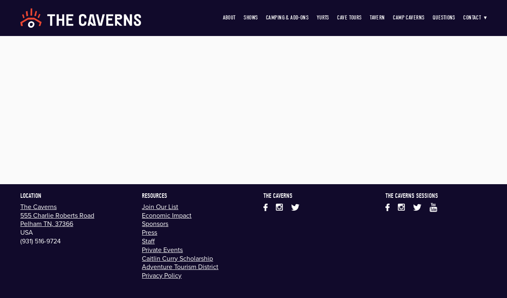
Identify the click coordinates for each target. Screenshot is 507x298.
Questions (444, 17)
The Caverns (38, 206)
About (229, 17)
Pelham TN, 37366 (46, 223)
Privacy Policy (162, 275)
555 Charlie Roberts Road (57, 215)
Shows (251, 17)
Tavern (377, 17)
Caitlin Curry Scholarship (177, 258)
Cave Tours (349, 17)
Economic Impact (166, 215)
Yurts (323, 17)
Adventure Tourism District (180, 266)
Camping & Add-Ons (287, 17)
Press (149, 232)
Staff (148, 240)
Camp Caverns (408, 17)
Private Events (162, 249)
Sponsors (155, 223)
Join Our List (160, 206)
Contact (475, 17)
